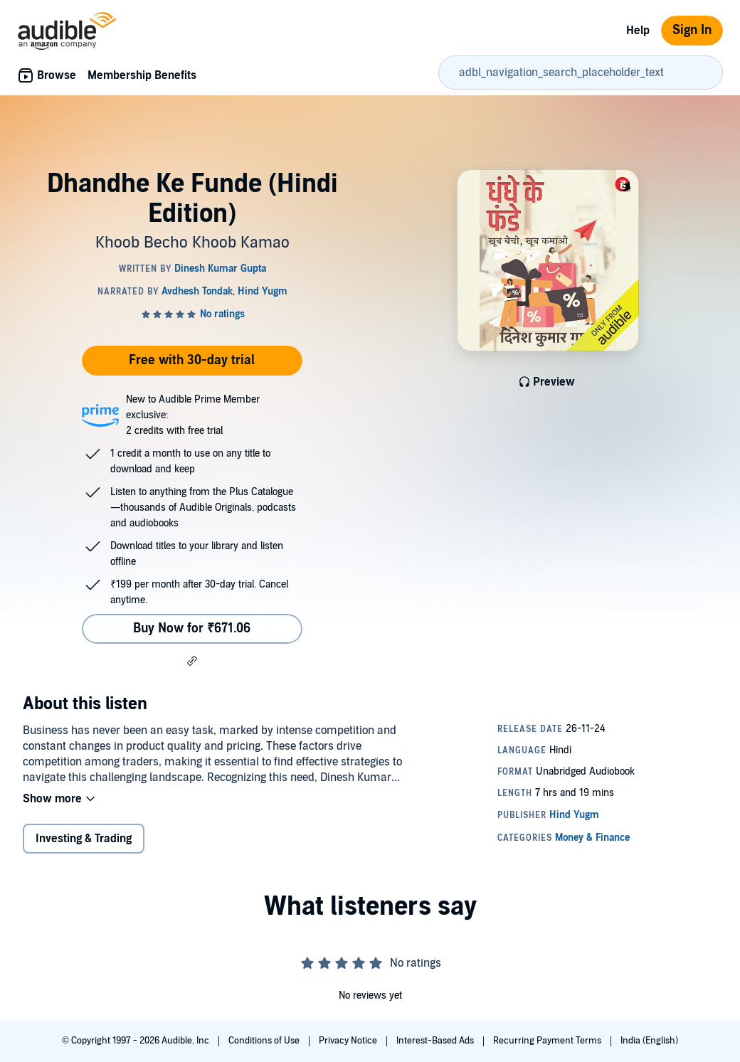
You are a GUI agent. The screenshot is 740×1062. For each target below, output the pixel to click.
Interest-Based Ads (436, 1040)
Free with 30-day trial (192, 360)
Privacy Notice (349, 1040)
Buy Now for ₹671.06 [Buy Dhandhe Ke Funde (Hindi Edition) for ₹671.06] (191, 628)
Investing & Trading (84, 839)
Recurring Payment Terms (548, 1040)
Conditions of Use (265, 1040)
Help (638, 30)
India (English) (649, 1040)
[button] (192, 661)
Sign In (692, 30)
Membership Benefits (142, 75)
